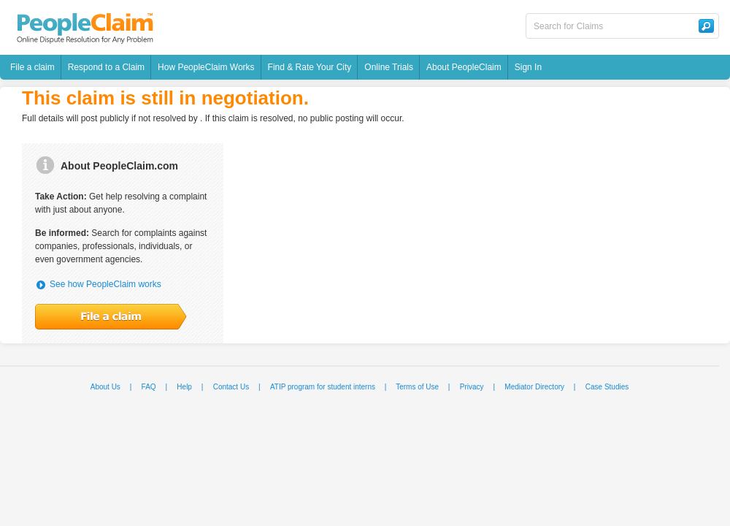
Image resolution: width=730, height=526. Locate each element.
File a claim (32, 67)
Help (184, 387)
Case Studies (607, 387)
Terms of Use (417, 387)
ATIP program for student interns (322, 387)
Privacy (472, 387)
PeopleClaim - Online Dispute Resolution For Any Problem (85, 28)
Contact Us (231, 387)
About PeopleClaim (464, 67)
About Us (105, 387)
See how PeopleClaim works (105, 284)
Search (706, 26)
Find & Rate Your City (310, 67)
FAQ (149, 387)
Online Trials (388, 67)
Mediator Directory (534, 387)
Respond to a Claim (106, 67)
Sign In (528, 67)
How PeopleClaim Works (206, 67)
